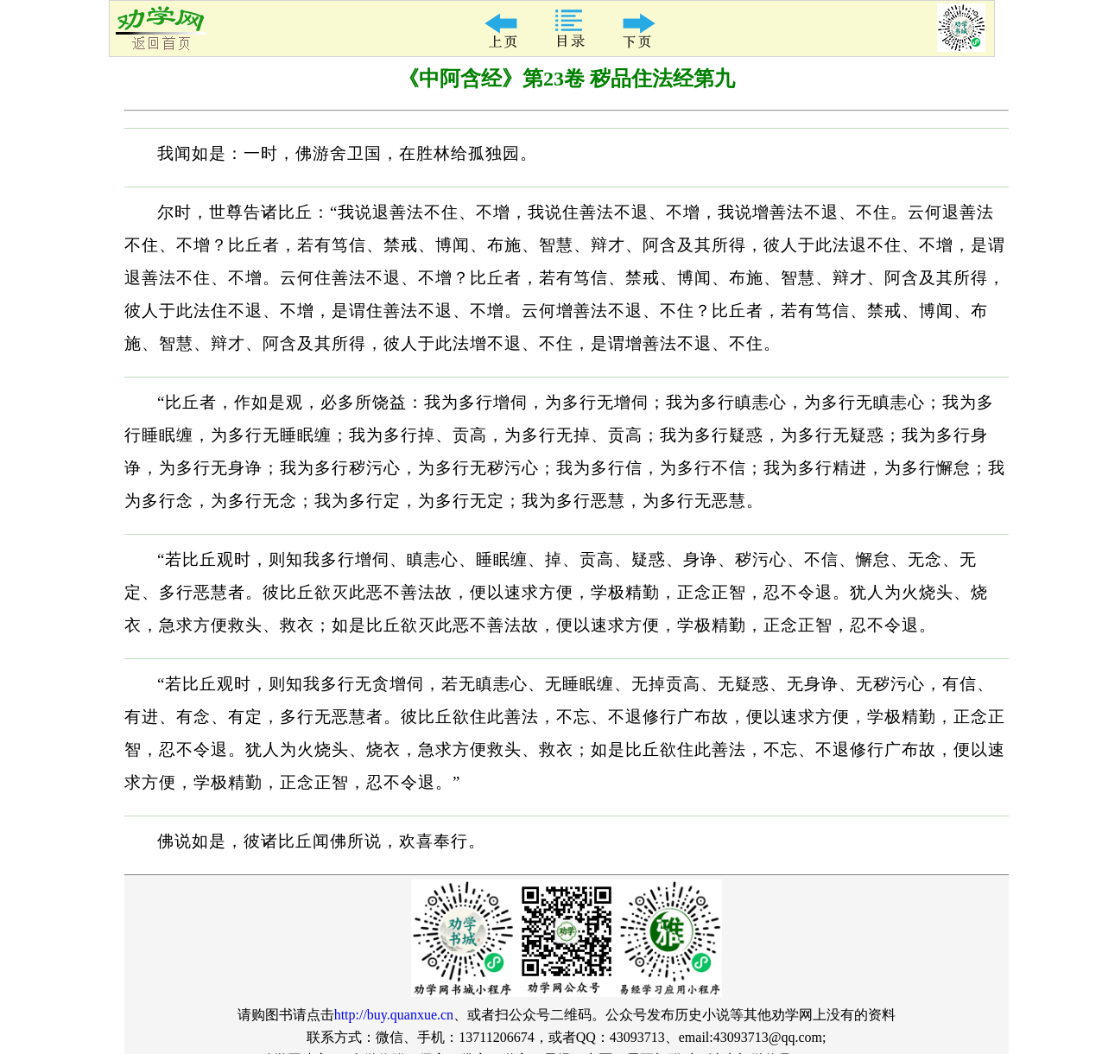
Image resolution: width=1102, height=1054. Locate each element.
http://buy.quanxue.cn (394, 1014)
